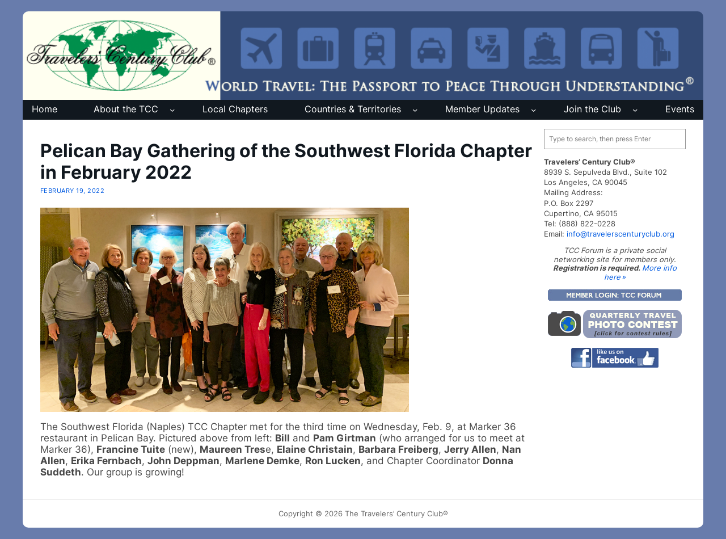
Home (44, 109)
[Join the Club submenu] (635, 109)
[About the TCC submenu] (172, 109)
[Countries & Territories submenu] (414, 109)
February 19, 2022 (72, 191)
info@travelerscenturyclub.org (620, 233)
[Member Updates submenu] (533, 109)
